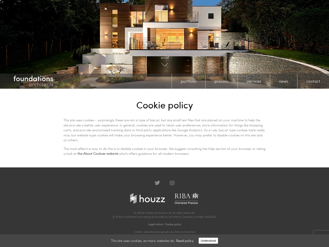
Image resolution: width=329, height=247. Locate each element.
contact (313, 81)
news (283, 81)
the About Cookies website (97, 153)
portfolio (188, 81)
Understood (208, 240)
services (254, 81)
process (221, 81)
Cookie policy (173, 224)
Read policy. (185, 240)
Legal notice (155, 224)
